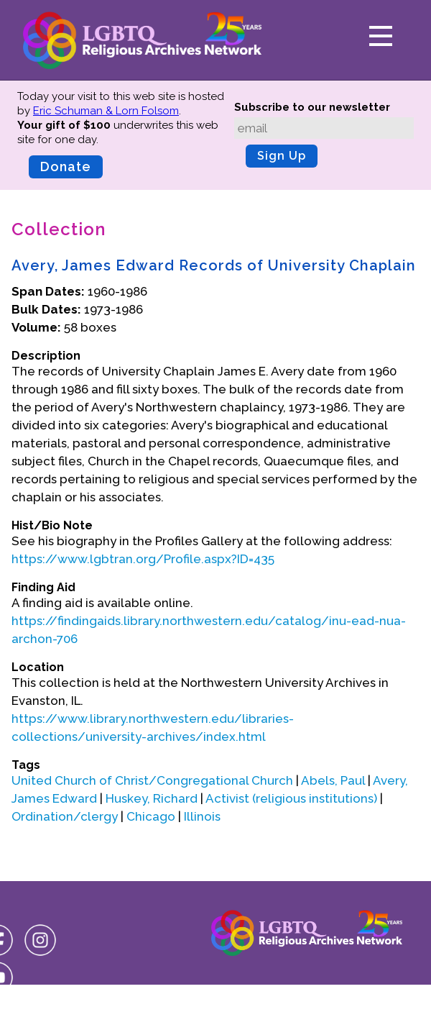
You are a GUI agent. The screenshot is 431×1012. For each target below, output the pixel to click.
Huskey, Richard (152, 798)
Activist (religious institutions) (291, 798)
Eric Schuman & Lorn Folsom (106, 110)
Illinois (202, 816)
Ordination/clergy (64, 816)
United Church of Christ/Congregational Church (152, 780)
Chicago (150, 816)
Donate (65, 166)
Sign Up (281, 156)
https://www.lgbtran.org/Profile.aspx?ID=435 (142, 559)
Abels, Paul (333, 780)
